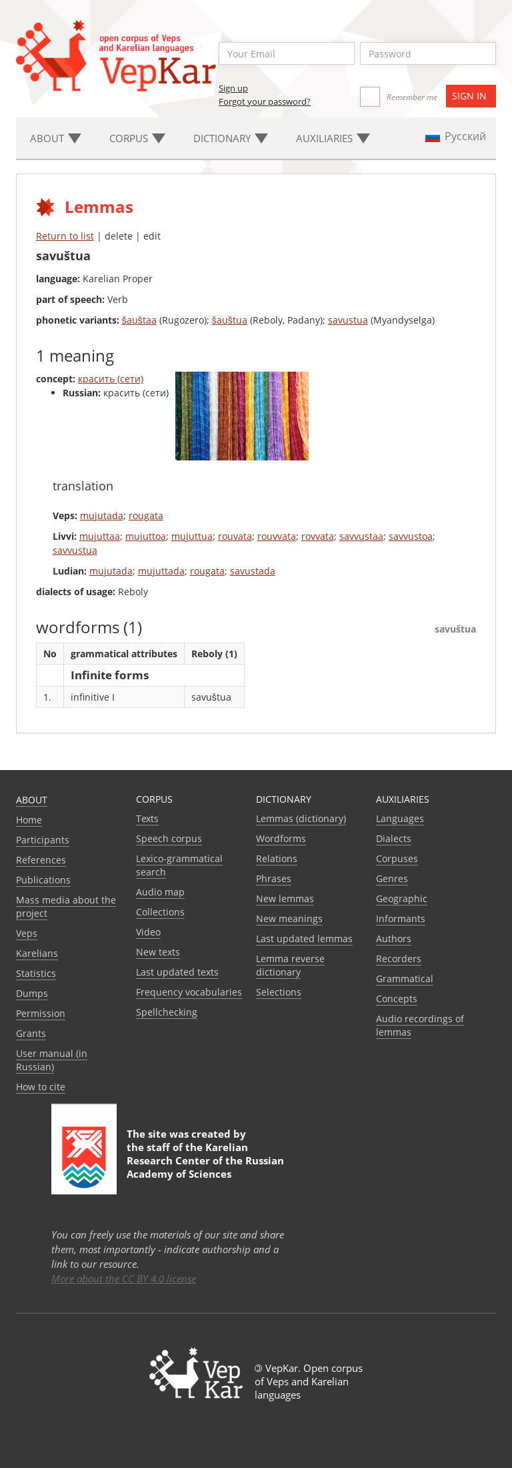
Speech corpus (169, 838)
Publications (43, 879)
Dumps (32, 993)
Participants (42, 839)
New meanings (289, 918)
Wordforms (281, 838)
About (31, 799)
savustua (348, 320)
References (41, 859)
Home (29, 819)
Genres (392, 878)
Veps (26, 933)
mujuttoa (145, 536)
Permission (40, 1013)
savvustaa (361, 536)
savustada (252, 571)
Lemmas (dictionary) (301, 818)
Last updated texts (177, 972)
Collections (160, 911)
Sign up (233, 88)
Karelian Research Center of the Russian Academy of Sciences (205, 1160)
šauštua (229, 320)
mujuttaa (99, 536)
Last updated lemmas (304, 938)
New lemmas (285, 898)
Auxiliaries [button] (333, 138)
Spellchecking (166, 1012)
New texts (158, 952)
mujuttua (192, 536)
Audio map (160, 891)
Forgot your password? (265, 101)
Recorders (398, 958)
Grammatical (404, 978)
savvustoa (411, 536)
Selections (278, 992)
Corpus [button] (137, 138)
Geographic (401, 898)
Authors (393, 938)
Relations (276, 858)
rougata (146, 515)
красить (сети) (110, 378)
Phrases (273, 878)
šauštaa (139, 320)
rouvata (235, 536)
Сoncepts (396, 998)
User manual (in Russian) (51, 1060)
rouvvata (276, 536)
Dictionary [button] (230, 138)
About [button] (55, 138)
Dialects (393, 838)
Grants (31, 1033)
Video (148, 932)
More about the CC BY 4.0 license (123, 1278)
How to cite (40, 1086)
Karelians (37, 953)
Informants (400, 918)
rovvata (317, 536)
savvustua (75, 550)
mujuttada (161, 571)
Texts (147, 818)
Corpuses (397, 858)
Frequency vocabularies (189, 992)
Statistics (36, 973)
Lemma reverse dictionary (290, 965)
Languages (400, 818)
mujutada (101, 515)
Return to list (65, 236)
